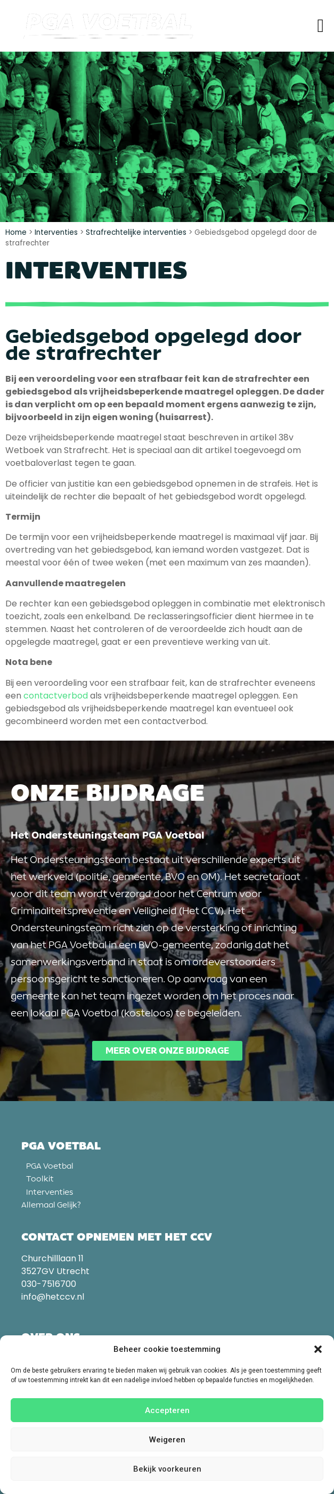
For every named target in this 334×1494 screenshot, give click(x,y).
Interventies (56, 232)
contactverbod (55, 695)
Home (16, 232)
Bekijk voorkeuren (167, 1469)
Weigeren (167, 1439)
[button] (318, 1349)
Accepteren (167, 1410)
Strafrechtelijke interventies (136, 232)
